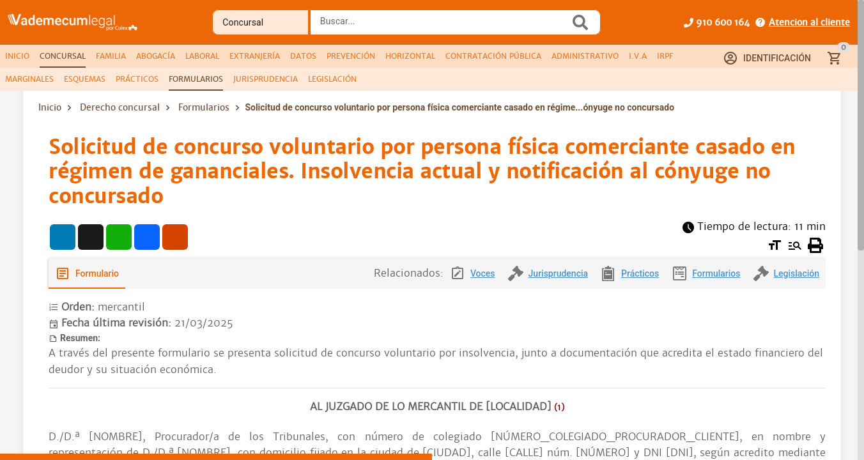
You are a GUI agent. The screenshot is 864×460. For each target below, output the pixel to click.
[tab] (17, 56)
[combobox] (443, 26)
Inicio (49, 107)
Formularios (203, 107)
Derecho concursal (120, 107)
